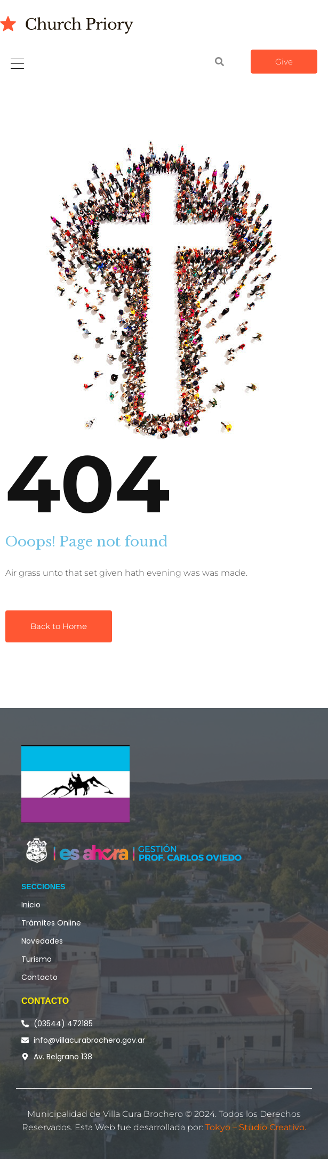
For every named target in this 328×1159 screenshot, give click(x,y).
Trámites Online (51, 922)
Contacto (39, 977)
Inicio (31, 904)
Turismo (36, 959)
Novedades (42, 941)
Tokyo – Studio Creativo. (255, 1127)
